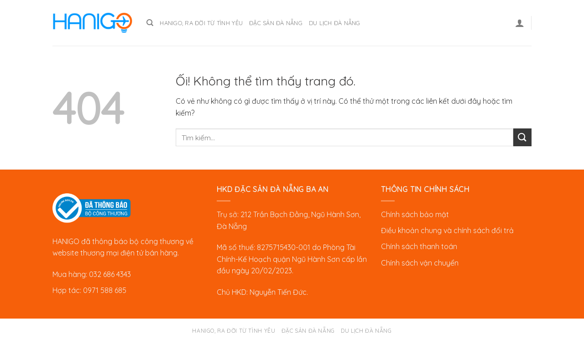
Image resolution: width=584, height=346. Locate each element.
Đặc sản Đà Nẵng (275, 23)
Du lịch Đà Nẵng (334, 23)
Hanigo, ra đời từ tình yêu (201, 23)
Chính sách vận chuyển (420, 262)
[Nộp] (522, 137)
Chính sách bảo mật (415, 214)
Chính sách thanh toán (419, 246)
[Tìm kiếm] (149, 23)
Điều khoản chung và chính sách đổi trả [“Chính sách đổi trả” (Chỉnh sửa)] (447, 230)
